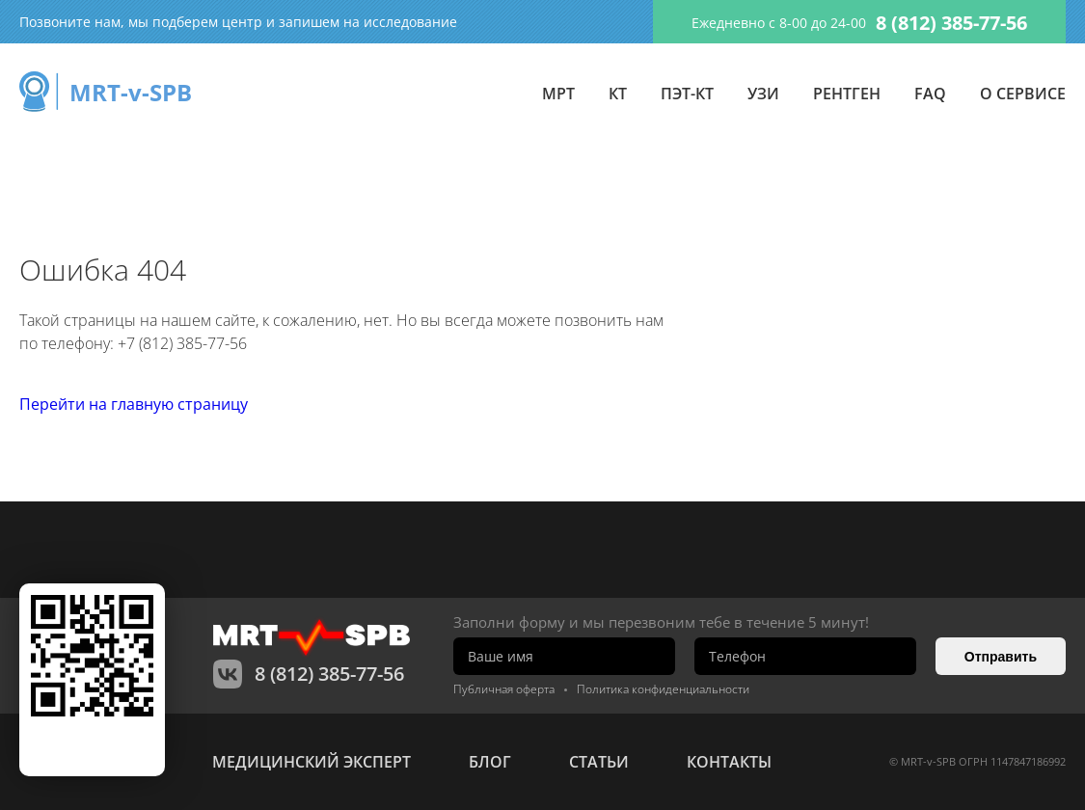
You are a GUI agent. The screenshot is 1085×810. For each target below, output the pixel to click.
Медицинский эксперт (311, 761)
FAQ (930, 93)
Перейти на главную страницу (133, 404)
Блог (490, 761)
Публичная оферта (504, 689)
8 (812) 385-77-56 (951, 23)
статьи (599, 761)
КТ (618, 93)
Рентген (847, 93)
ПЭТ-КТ (687, 93)
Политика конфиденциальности (663, 689)
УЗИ (763, 93)
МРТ (558, 93)
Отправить (1000, 656)
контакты (729, 761)
